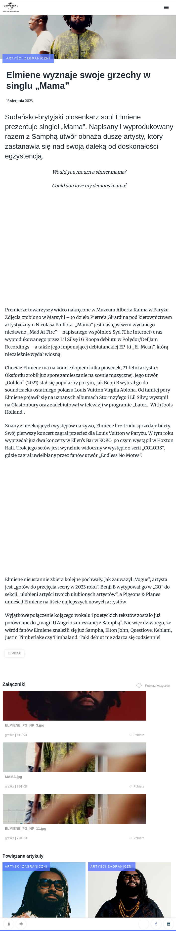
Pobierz (46, 706)
